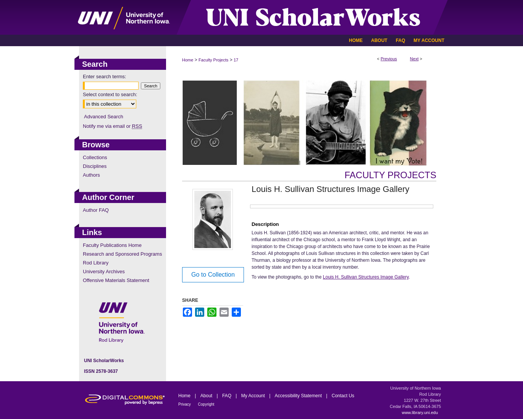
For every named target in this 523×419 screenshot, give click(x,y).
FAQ (227, 395)
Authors (91, 175)
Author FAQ (96, 210)
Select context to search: (110, 94)
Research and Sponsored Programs (122, 254)
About (207, 395)
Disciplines (95, 166)
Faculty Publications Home (112, 245)
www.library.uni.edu (420, 412)
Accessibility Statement (299, 395)
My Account (253, 395)
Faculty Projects (213, 60)
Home (187, 60)
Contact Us (343, 395)
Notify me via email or (112, 126)
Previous (389, 58)
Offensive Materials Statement (116, 280)
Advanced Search (103, 116)
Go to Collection (213, 274)
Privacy (185, 404)
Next (414, 58)
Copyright (206, 404)
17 (236, 60)
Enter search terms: (104, 76)
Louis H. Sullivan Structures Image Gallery (366, 277)
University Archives (104, 271)
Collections (95, 157)
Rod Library (95, 263)
